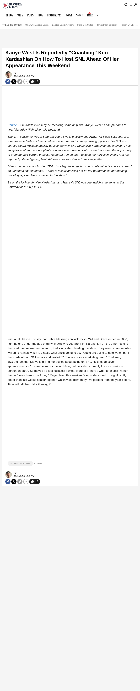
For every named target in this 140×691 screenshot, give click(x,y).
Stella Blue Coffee (85, 25)
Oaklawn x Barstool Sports (36, 25)
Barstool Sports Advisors (63, 25)
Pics (40, 15)
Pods (30, 15)
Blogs (9, 15)
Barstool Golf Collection (107, 25)
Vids (20, 15)
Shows (69, 15)
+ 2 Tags (38, 463)
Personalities (54, 15)
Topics (79, 15)
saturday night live (20, 463)
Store (90, 15)
